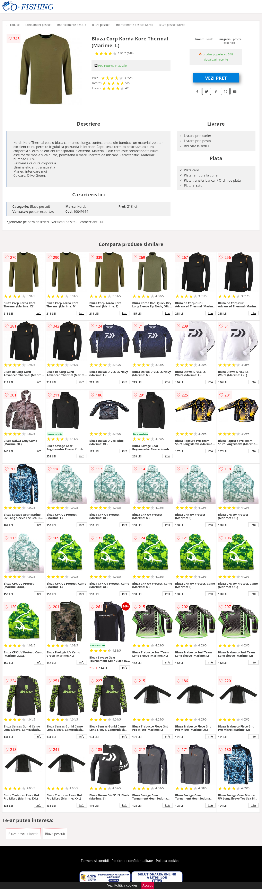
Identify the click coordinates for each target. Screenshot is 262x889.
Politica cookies (167, 860)
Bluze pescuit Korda (172, 25)
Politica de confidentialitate (132, 860)
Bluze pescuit (101, 25)
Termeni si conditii (95, 860)
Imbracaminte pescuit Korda (134, 25)
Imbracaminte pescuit (71, 25)
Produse (13, 25)
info (38, 313)
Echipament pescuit (38, 25)
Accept (147, 885)
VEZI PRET (216, 78)
